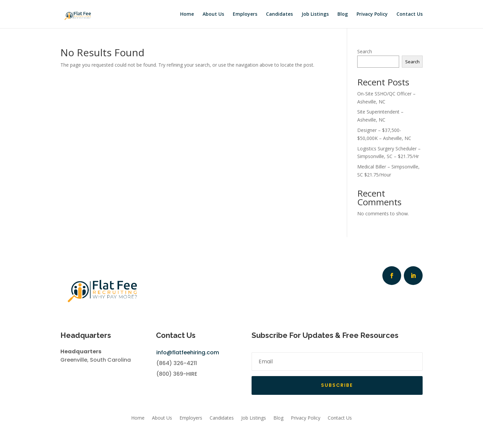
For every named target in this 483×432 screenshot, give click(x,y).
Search (364, 51)
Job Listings (315, 14)
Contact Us (409, 14)
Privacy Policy (372, 14)
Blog (342, 14)
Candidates (279, 14)
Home (187, 14)
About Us (213, 14)
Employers (245, 14)
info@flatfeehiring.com (187, 352)
